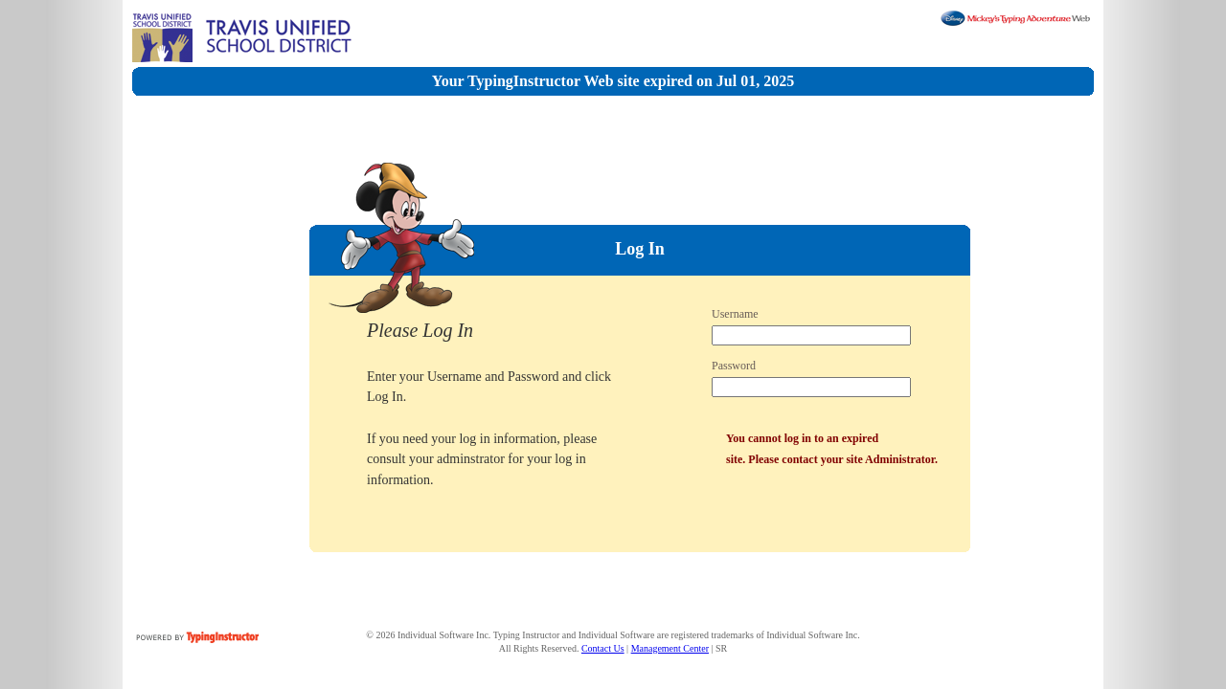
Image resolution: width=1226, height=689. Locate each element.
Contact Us (602, 648)
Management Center (670, 648)
